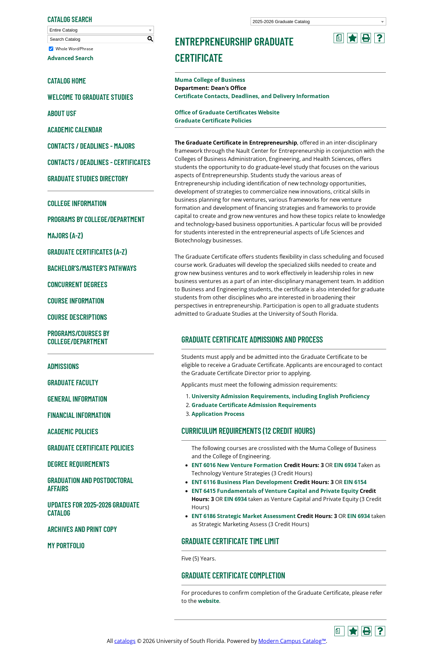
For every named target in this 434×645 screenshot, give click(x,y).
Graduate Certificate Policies (90, 448)
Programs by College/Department (96, 219)
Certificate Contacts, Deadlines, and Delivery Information (252, 96)
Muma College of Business (210, 80)
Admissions (63, 366)
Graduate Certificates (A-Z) (87, 252)
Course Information (75, 301)
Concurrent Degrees (77, 284)
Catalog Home (66, 81)
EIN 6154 (355, 482)
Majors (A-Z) (65, 236)
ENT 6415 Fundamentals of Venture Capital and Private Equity (275, 491)
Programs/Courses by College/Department (78, 337)
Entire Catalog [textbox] (63, 30)
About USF (61, 113)
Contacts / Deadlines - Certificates (99, 162)
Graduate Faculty (72, 383)
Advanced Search (70, 58)
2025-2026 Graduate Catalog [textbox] (281, 21)
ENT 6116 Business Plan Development (242, 482)
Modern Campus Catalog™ (292, 641)
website (208, 601)
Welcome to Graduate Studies (90, 97)
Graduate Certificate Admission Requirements (255, 405)
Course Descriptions (77, 317)
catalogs (125, 641)
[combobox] (318, 21)
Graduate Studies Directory (87, 178)
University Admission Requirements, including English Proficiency (281, 396)
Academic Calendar (74, 130)
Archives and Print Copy (82, 529)
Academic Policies (72, 431)
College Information (76, 203)
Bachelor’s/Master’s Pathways (92, 268)
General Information (77, 399)
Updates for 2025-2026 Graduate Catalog (93, 509)
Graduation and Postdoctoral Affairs (90, 484)
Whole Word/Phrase (74, 49)
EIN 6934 (345, 465)
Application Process (219, 414)
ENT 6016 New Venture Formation (237, 465)
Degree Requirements (78, 464)
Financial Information (79, 415)
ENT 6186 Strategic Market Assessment (244, 516)
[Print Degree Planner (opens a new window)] (339, 38)
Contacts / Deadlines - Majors (91, 146)
